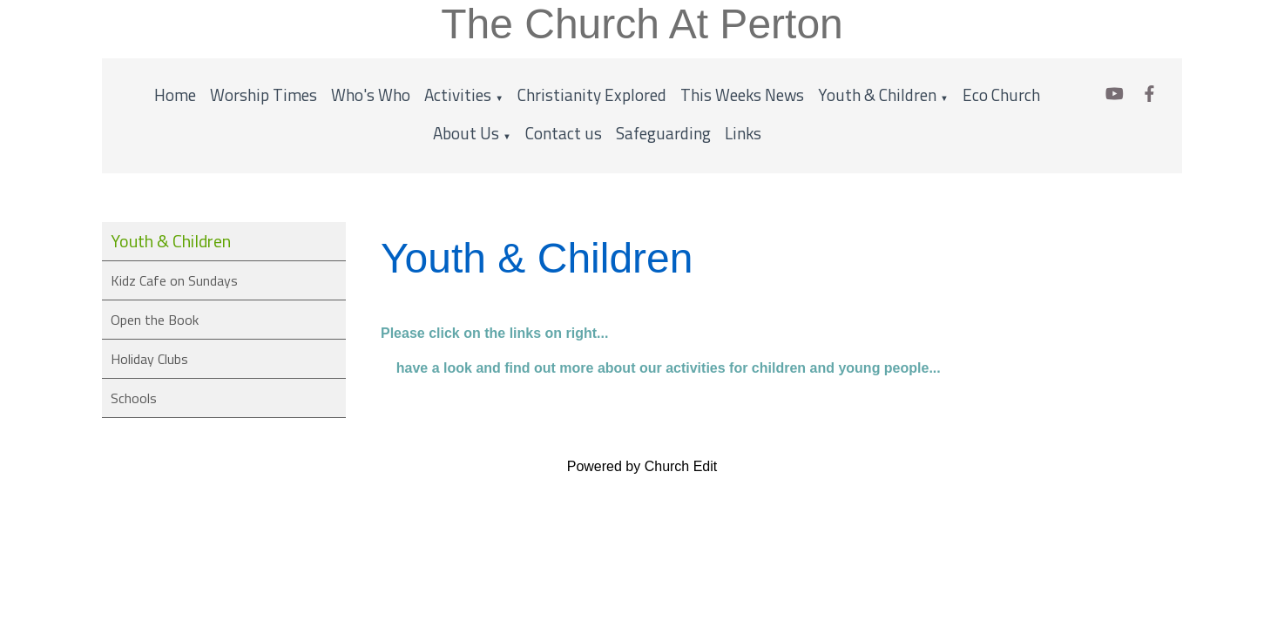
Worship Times (263, 94)
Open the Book (155, 319)
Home (175, 94)
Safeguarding (663, 132)
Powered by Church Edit (642, 466)
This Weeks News (742, 94)
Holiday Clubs (149, 358)
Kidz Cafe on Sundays (174, 280)
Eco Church (1001, 94)
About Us (466, 132)
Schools (134, 398)
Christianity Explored (591, 94)
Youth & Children (877, 94)
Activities (457, 94)
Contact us (563, 132)
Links (743, 132)
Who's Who (370, 94)
